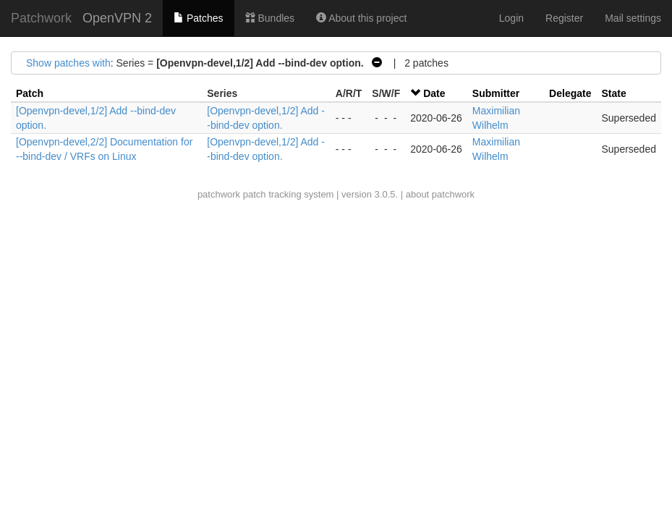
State (613, 93)
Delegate (570, 93)
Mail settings (633, 18)
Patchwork (41, 18)
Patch (29, 93)
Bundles (269, 18)
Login (511, 18)
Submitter (495, 93)
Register (564, 18)
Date (434, 93)
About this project (361, 18)
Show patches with (68, 63)
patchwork (218, 194)
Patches (198, 18)
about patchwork (440, 194)
